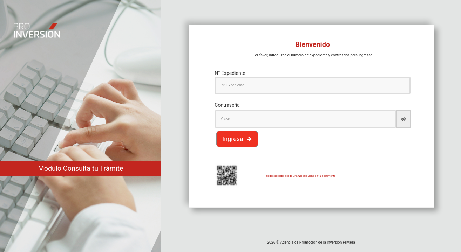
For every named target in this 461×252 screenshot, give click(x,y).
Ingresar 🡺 (237, 138)
